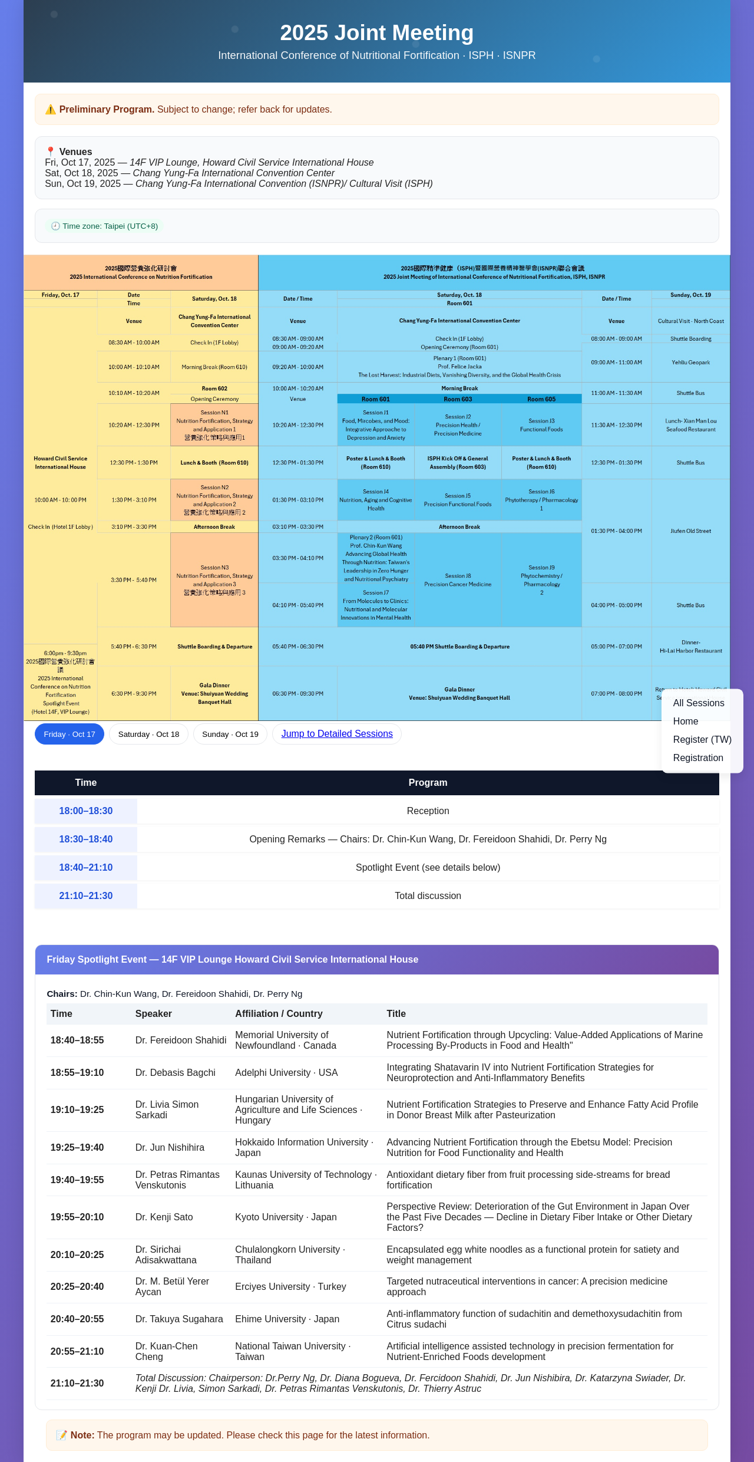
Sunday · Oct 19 (230, 734)
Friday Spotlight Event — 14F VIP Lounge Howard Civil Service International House (232, 959)
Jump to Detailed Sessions (337, 734)
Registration (698, 758)
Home (686, 722)
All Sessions (699, 704)
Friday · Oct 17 (69, 734)
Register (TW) (702, 740)
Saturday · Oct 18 (149, 734)
